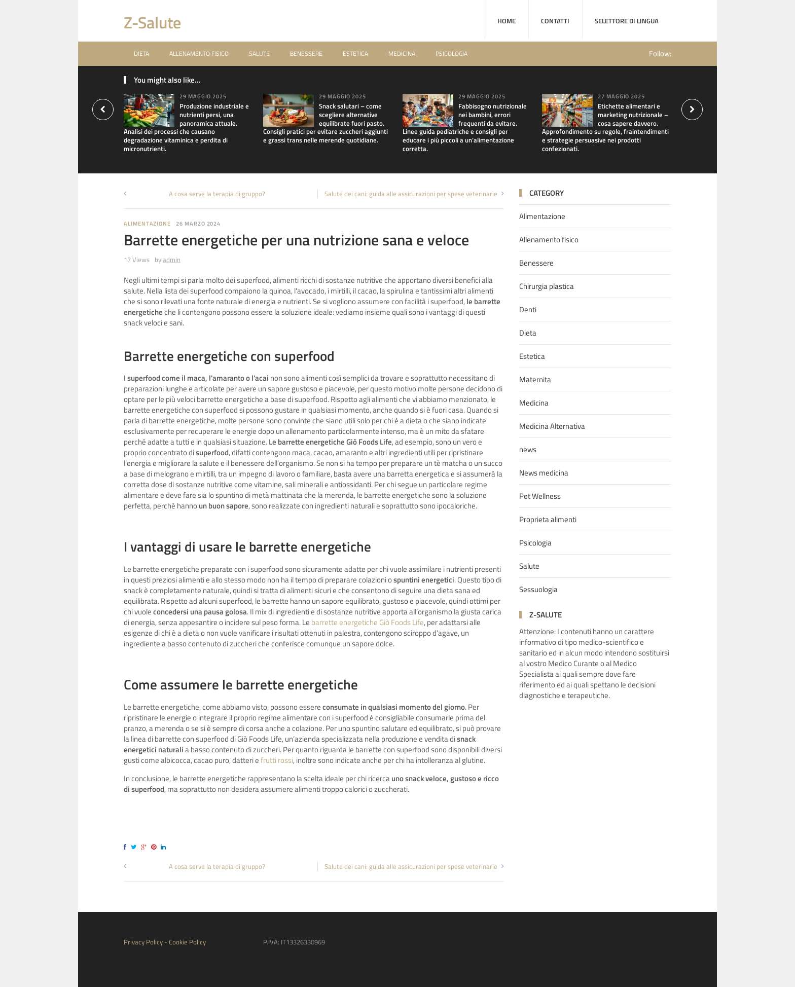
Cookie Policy (187, 942)
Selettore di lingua (627, 21)
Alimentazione (147, 224)
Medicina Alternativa (552, 426)
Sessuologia (538, 589)
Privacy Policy (143, 942)
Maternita (535, 379)
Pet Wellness (540, 496)
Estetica (355, 53)
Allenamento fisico (199, 53)
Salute (259, 53)
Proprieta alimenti (547, 519)
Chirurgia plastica (546, 286)
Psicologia (451, 53)
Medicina (401, 53)
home (506, 21)
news (527, 449)
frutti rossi (277, 760)
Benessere (306, 53)
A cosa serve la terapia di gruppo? (217, 194)
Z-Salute (152, 22)
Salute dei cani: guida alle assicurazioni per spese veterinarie (410, 194)
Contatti (555, 21)
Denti (527, 309)
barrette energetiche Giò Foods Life (367, 622)
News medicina (543, 473)
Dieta (141, 53)
